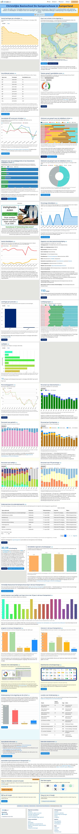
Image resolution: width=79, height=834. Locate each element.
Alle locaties (4, 727)
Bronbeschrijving (45, 753)
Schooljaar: (43, 80)
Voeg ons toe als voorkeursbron (48, 801)
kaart (21, 750)
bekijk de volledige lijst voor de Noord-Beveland (51, 698)
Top (61, 806)
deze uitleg (65, 99)
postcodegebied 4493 (6, 337)
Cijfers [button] (54, 2)
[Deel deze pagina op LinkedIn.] (63, 785)
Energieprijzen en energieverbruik (35, 823)
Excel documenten (23, 685)
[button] (21, 18)
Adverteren (56, 827)
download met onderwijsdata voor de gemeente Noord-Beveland (51, 622)
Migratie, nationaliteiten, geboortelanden (37, 825)
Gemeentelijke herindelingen (60, 814)
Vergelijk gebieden (45, 195)
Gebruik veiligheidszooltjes (31, 228)
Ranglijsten (56, 817)
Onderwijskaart (57, 822)
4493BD (52, 258)
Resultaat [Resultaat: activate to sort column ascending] (31, 510)
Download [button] (74, 2)
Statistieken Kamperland (7, 591)
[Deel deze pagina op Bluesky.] (63, 789)
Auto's (29, 821)
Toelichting (43, 106)
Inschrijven (4, 801)
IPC (64, 767)
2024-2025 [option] (48, 80)
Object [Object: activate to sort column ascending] (67, 510)
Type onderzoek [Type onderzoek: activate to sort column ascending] (5, 510)
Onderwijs (30, 826)
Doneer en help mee (7, 789)
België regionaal (40, 817)
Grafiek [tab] (3, 23)
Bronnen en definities (59, 813)
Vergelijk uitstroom (52, 156)
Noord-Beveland (60, 261)
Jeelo (66, 767)
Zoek (48, 2)
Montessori (71, 767)
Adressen (30, 811)
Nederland (35, 815)
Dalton (57, 767)
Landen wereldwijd (32, 817)
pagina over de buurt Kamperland (36, 587)
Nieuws (56, 815)
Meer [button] (67, 2)
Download (4, 690)
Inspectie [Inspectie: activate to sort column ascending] (56, 510)
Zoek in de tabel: (68, 508)
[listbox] (49, 78)
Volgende (75, 535)
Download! (43, 689)
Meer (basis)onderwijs (7, 756)
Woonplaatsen (36, 814)
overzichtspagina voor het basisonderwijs (12, 749)
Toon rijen (5, 534)
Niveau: (42, 78)
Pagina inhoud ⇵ (40, 14)
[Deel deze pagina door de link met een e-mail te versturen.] (47, 785)
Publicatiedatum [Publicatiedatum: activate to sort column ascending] (47, 510)
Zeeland (70, 261)
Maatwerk (56, 830)
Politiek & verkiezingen (33, 828)
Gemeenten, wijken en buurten (34, 813)
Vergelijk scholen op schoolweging (15, 568)
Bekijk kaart (44, 63)
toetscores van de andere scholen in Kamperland (17, 149)
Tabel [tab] (8, 23)
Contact (56, 829)
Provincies (30, 815)
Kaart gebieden (57, 821)
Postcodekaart (57, 823)
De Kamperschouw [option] (49, 78)
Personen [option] (43, 388)
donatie (3, 784)
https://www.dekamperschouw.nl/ (58, 265)
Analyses (56, 811)
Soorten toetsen (5, 114)
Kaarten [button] (61, 2)
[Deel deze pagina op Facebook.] (55, 785)
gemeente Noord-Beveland (9, 753)
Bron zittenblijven (45, 237)
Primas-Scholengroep (52, 256)
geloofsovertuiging (66, 765)
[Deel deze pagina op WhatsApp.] (70, 785)
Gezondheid (30, 822)
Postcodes (30, 814)
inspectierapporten (16, 539)
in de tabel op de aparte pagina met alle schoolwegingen (48, 581)
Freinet (61, 767)
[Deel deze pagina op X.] (55, 789)
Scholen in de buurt (52, 63)
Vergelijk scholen (12, 198)
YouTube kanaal (57, 831)
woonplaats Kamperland (22, 746)
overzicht (3, 150)
